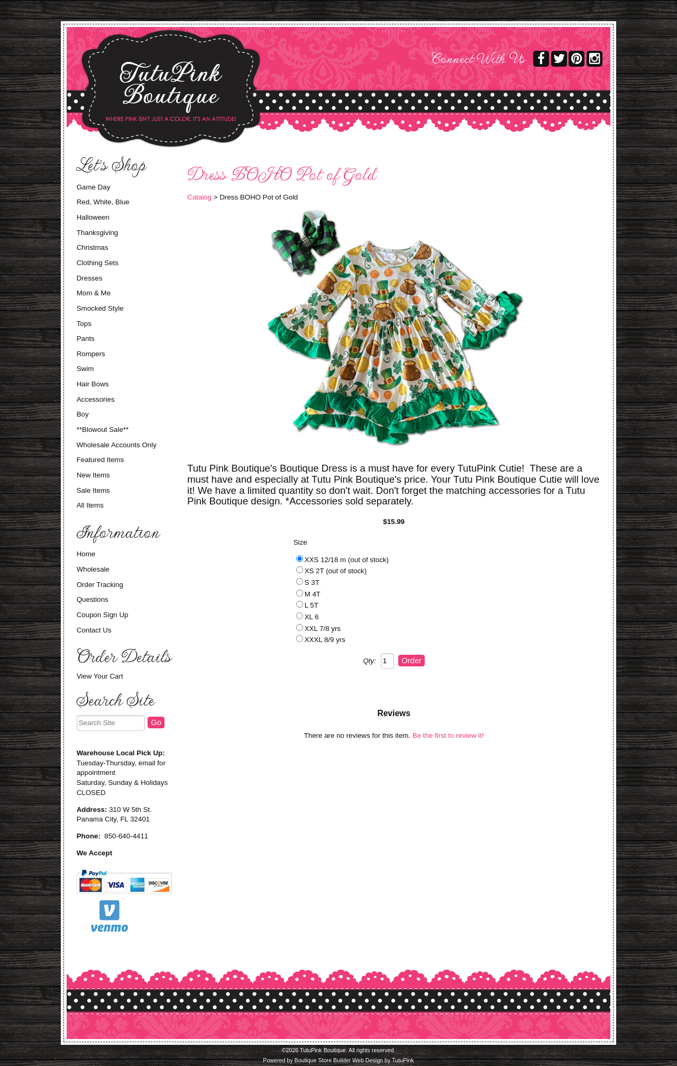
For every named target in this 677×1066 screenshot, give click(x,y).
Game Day (94, 187)
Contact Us (94, 630)
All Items (90, 505)
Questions (92, 599)
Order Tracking (100, 585)
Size (300, 542)
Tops (84, 324)
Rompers (91, 354)
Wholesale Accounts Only (117, 445)
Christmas (92, 247)
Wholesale (93, 569)
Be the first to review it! (448, 735)
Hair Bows (93, 384)
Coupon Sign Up (103, 615)
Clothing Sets (97, 263)
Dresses (90, 278)
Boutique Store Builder (323, 1060)
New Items (93, 475)
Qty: (369, 661)
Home (86, 554)
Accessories (96, 399)
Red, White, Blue (103, 202)
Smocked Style (100, 308)
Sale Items (93, 490)
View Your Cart (100, 676)
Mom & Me (94, 293)
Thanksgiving (97, 233)
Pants (86, 338)
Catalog (199, 197)
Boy (83, 414)
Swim (85, 369)
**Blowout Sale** (103, 429)
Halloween (93, 217)
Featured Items (100, 460)
